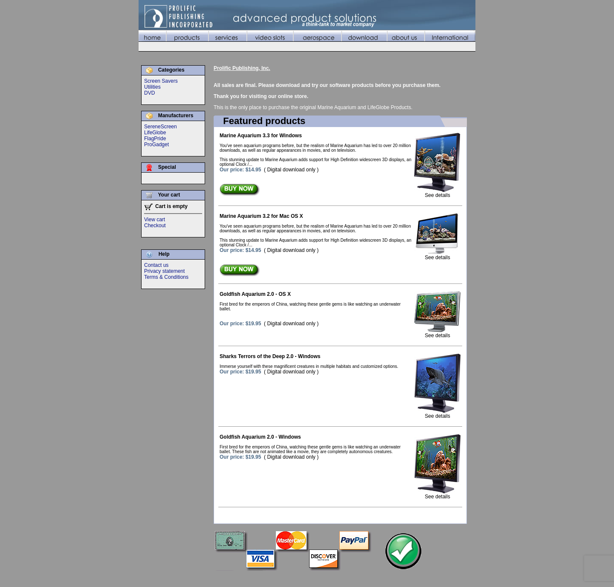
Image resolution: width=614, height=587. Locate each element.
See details (437, 193)
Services (314, 578)
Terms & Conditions (166, 277)
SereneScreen (160, 127)
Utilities (152, 87)
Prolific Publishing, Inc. (242, 68)
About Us (429, 578)
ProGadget (156, 144)
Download (402, 578)
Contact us (156, 265)
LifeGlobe (155, 133)
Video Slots (343, 578)
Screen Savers (161, 81)
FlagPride (155, 139)
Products (289, 578)
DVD (149, 93)
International (460, 578)
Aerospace (373, 578)
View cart (154, 220)
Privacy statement (164, 271)
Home (266, 578)
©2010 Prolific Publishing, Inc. (173, 578)
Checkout (155, 225)
